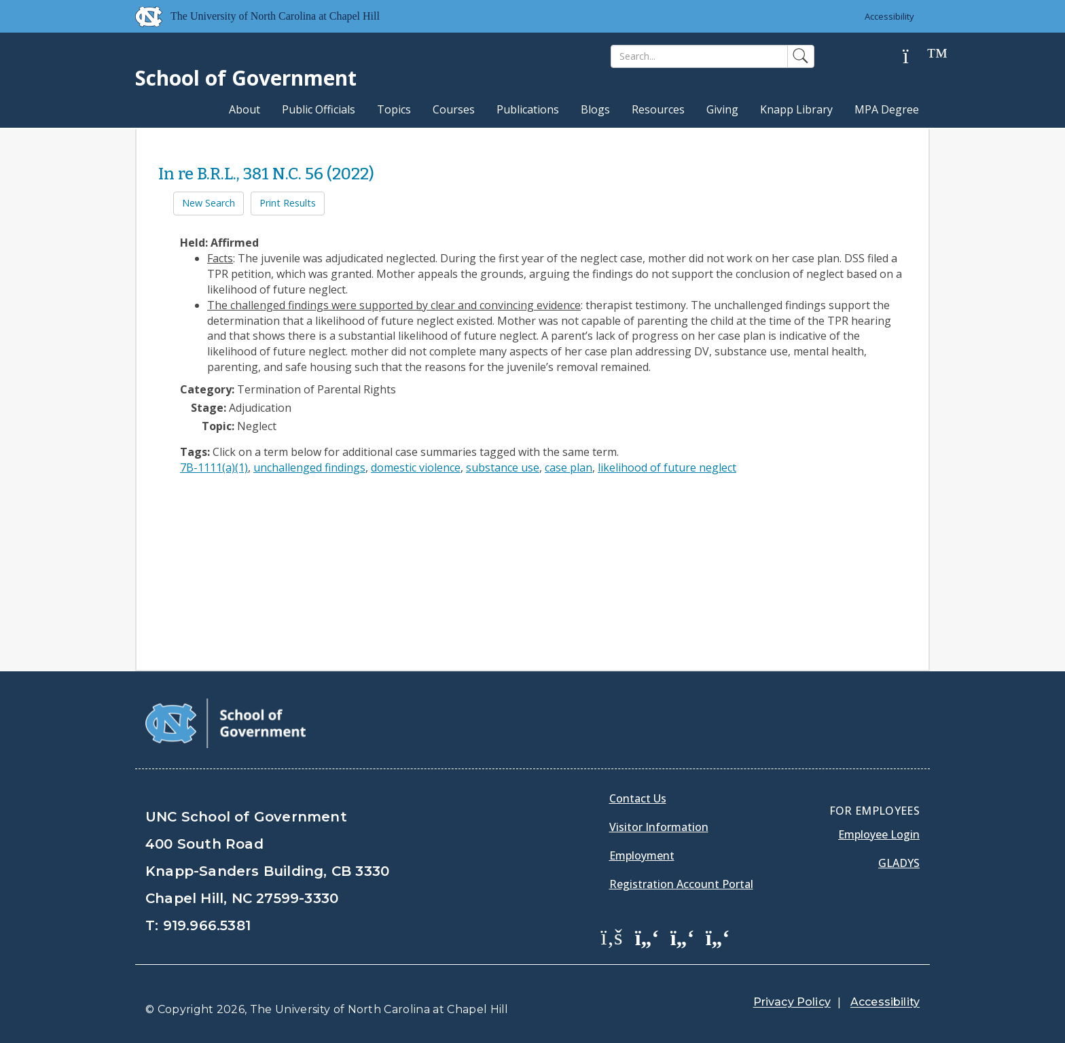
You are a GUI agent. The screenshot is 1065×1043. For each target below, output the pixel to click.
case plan (568, 467)
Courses (454, 109)
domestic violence (416, 467)
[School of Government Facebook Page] (612, 936)
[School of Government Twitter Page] (647, 936)
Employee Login (879, 834)
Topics (394, 109)
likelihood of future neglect (667, 467)
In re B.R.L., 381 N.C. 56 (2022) (266, 173)
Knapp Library (796, 109)
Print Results (287, 202)
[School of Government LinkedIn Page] (682, 936)
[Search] (699, 56)
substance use (502, 467)
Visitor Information (658, 826)
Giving (722, 109)
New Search (208, 202)
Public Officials (318, 109)
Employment (641, 855)
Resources (658, 109)
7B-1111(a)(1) (214, 467)
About (244, 109)
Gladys (899, 862)
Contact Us (637, 798)
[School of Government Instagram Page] (718, 936)
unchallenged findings (309, 467)
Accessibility (889, 16)
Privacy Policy (792, 1001)
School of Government (246, 78)
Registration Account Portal (681, 884)
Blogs (595, 109)
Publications (528, 109)
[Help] (916, 57)
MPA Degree (886, 109)
